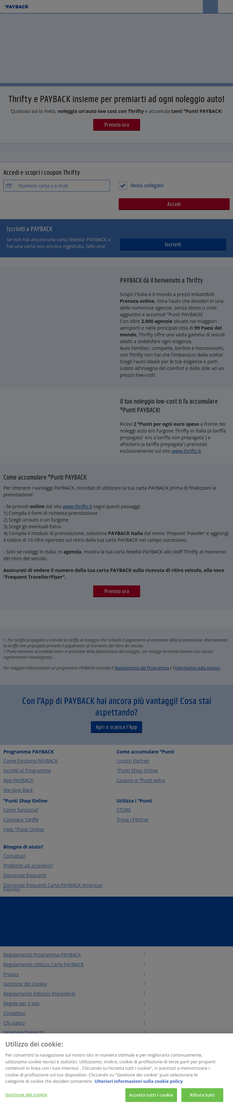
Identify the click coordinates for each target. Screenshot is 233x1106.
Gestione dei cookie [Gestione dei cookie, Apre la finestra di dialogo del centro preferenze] (26, 1097)
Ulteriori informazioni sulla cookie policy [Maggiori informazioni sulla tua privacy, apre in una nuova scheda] (139, 1084)
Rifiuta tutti (202, 1098)
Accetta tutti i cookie (151, 1098)
